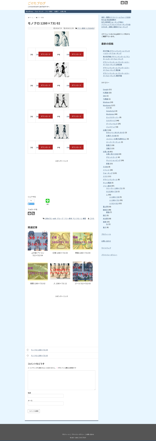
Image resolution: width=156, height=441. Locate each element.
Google (105, 89)
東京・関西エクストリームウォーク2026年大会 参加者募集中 (115, 18)
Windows (106, 102)
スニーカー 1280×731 (114, 188)
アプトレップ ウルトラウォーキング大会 (115, 24)
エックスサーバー (112, 117)
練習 (84, 218)
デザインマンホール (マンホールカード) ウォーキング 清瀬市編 (116, 74)
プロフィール (106, 234)
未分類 (105, 218)
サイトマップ (106, 248)
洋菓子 (108, 148)
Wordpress (107, 105)
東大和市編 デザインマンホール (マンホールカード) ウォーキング (116, 57)
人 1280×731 (114, 200)
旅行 (104, 215)
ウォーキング (39, 11)
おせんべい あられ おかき (115, 132)
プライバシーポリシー (109, 255)
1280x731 (48, 218)
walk (54, 218)
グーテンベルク (111, 123)
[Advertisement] (44, 177)
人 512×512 (113, 203)
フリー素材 (48, 11)
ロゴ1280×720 (111, 191)
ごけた (92, 218)
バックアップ (111, 127)
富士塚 (105, 206)
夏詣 (107, 212)
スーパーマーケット (113, 142)
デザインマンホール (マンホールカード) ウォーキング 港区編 (116, 68)
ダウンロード (45, 54)
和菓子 (108, 145)
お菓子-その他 (111, 135)
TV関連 (105, 99)
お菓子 (56, 11)
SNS (104, 96)
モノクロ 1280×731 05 (37, 349)
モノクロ (76, 218)
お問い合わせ (106, 241)
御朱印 (105, 210)
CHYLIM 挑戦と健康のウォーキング (114, 27)
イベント (106, 170)
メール (30, 400)
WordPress (29, 11)
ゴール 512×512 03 (83, 283)
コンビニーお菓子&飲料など (116, 139)
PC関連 (105, 92)
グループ (60, 218)
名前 (29, 393)
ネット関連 (107, 182)
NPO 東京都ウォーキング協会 (112, 22)
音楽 (104, 221)
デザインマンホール (110, 179)
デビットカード (111, 157)
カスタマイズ (111, 120)
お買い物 (63, 11)
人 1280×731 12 (60, 283)
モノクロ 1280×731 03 (37, 355)
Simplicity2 (110, 111)
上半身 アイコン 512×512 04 (37, 253)
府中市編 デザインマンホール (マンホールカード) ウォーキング (116, 52)
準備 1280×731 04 (82, 252)
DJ (107, 224)
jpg (37, 54)
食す (104, 227)
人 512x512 (90, 28)
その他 (105, 166)
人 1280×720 (114, 197)
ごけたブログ (37, 3)
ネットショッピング (113, 160)
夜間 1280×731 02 (37, 283)
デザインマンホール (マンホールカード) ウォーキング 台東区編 (116, 63)
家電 (107, 163)
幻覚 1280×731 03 (60, 252)
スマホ (105, 176)
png (68, 54)
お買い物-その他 (112, 154)
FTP (107, 108)
